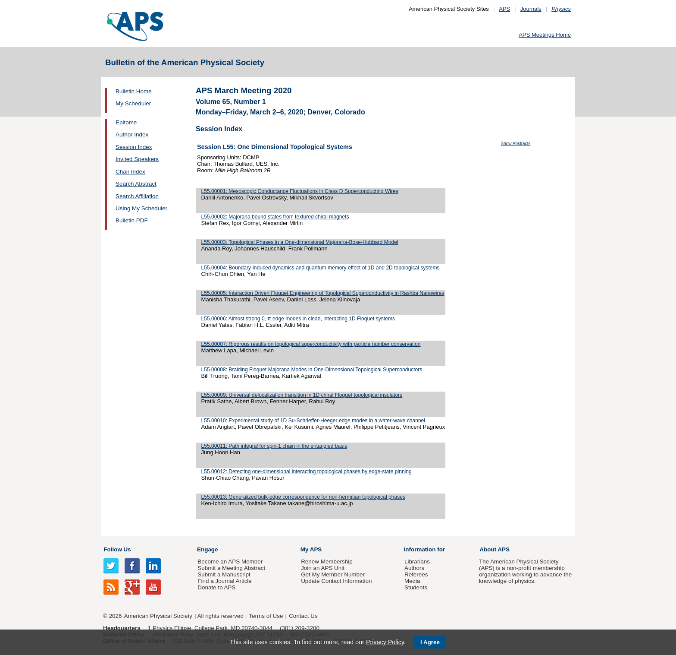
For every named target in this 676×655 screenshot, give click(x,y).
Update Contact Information (336, 581)
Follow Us (117, 549)
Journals (530, 9)
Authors (414, 568)
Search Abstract (136, 183)
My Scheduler (133, 103)
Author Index (132, 134)
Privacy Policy (385, 642)
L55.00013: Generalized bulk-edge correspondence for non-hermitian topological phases (303, 497)
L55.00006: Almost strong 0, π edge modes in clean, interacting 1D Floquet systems (298, 319)
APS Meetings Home (545, 35)
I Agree (430, 642)
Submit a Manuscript (223, 574)
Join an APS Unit (322, 568)
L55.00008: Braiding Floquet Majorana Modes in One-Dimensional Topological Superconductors (311, 370)
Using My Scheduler (141, 208)
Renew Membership (327, 561)
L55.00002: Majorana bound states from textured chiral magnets (275, 217)
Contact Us (303, 616)
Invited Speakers (137, 159)
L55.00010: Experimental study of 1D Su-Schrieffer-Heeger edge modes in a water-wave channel (313, 421)
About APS (494, 549)
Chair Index (130, 171)
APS (504, 9)
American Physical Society (158, 616)
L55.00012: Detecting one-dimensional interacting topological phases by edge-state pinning (306, 471)
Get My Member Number (333, 574)
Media (412, 581)
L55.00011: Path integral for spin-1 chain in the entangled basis (274, 446)
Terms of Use (266, 616)
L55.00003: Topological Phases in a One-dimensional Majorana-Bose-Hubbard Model (299, 242)
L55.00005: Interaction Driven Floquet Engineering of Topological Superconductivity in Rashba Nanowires (322, 293)
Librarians (417, 561)
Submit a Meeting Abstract (231, 568)
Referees (416, 574)
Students (415, 587)
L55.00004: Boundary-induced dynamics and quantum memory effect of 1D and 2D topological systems (320, 268)
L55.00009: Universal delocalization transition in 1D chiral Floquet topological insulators (302, 395)
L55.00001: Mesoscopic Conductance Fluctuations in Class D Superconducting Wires (299, 191)
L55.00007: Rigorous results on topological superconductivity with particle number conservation (311, 344)
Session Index (134, 147)
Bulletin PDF (132, 220)
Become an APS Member (230, 561)
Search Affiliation (137, 196)
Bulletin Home (134, 91)
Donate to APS (216, 587)
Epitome (126, 122)
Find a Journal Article (224, 581)
